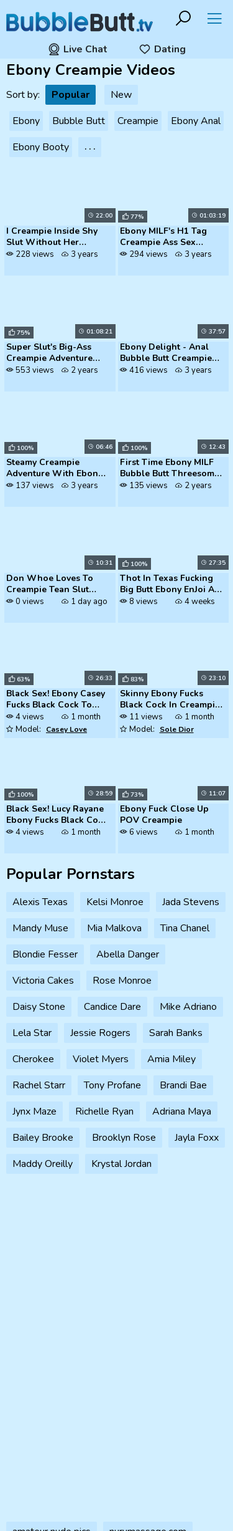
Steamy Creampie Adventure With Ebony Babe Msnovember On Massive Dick (54, 469)
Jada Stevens (190, 902)
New (121, 95)
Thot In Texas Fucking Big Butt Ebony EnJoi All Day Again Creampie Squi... (170, 585)
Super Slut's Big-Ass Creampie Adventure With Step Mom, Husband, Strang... (49, 353)
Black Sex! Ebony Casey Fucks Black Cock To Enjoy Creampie (55, 700)
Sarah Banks (176, 1033)
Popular (70, 95)
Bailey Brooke (42, 1138)
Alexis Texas (40, 902)
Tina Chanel (184, 928)
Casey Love (66, 729)
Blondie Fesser (45, 954)
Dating (162, 49)
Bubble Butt (78, 121)
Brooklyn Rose (124, 1138)
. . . (90, 147)
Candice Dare (112, 1007)
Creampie (137, 121)
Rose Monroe (122, 980)
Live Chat (77, 49)
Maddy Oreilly (42, 1164)
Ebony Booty (40, 147)
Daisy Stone (38, 1007)
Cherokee (33, 1059)
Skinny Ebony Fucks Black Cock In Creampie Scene (170, 700)
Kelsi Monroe (115, 902)
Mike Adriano (188, 1007)
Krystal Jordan (121, 1164)
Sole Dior (177, 729)
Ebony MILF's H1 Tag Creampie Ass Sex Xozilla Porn (163, 237)
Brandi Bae (183, 1085)
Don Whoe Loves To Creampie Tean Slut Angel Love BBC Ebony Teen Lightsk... (54, 585)
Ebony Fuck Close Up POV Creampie (164, 815)
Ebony (26, 121)
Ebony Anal (196, 121)
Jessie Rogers (100, 1033)
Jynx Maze (34, 1111)
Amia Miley (171, 1059)
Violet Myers (101, 1059)
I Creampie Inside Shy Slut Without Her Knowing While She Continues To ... (52, 237)
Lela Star (32, 1033)
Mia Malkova (114, 928)
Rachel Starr (38, 1085)
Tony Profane (112, 1085)
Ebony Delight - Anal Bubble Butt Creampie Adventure (166, 353)
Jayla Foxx (197, 1138)
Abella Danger (127, 954)
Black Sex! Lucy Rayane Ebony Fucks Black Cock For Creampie (56, 815)
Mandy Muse (40, 928)
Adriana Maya (181, 1111)
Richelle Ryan (104, 1111)
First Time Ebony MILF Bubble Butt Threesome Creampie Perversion (169, 469)
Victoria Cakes (43, 980)
